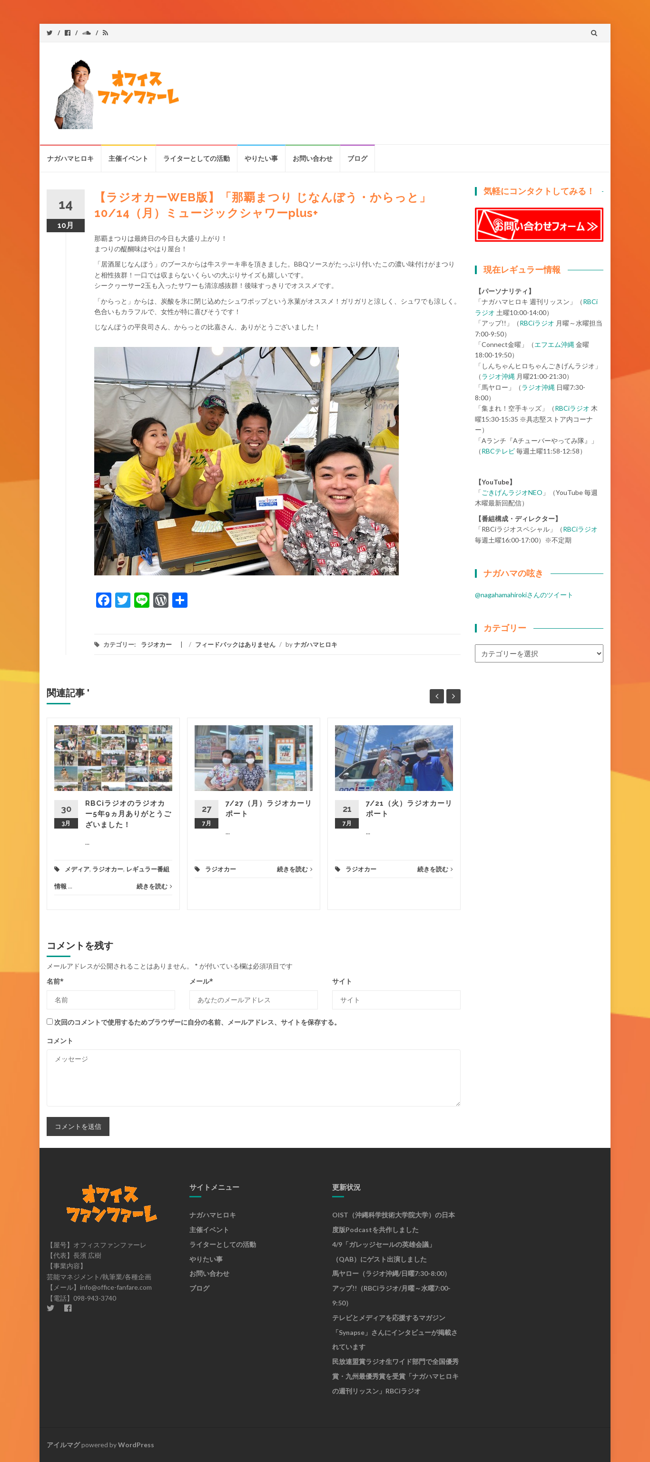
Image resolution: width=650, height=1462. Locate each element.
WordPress (136, 1445)
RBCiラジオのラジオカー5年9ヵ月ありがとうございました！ (128, 814)
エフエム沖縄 (554, 344)
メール (201, 981)
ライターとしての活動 (196, 158)
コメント (60, 1040)
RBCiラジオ (537, 323)
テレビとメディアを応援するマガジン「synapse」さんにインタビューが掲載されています (395, 1332)
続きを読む (154, 886)
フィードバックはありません (235, 644)
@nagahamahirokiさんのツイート (524, 595)
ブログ (357, 158)
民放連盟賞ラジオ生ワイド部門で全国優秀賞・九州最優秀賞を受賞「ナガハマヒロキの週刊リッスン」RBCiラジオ (395, 1376)
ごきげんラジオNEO (512, 492)
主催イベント (128, 158)
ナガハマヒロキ (70, 158)
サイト (342, 981)
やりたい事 (261, 158)
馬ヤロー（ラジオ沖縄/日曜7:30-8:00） (391, 1273)
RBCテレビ (498, 451)
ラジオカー (156, 644)
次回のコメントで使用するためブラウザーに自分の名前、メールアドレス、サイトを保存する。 (197, 1022)
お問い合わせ (313, 158)
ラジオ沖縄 (498, 376)
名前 (55, 981)
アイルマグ (63, 1445)
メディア (77, 869)
